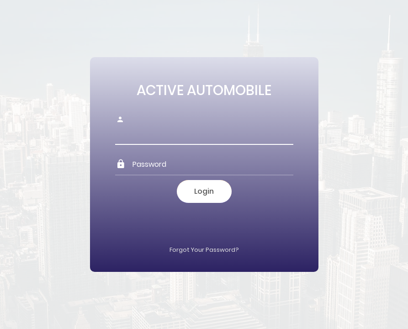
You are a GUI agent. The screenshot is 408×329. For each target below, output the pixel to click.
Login (204, 191)
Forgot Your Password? (204, 249)
